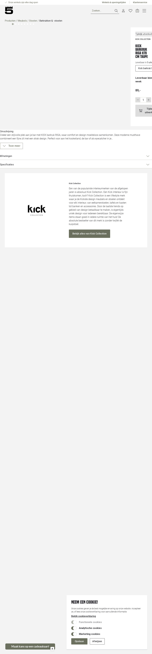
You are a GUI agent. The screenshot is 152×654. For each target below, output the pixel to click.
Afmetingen (119, 152)
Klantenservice (140, 2)
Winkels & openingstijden (114, 2)
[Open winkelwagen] (144, 11)
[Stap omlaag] (101, 90)
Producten (10, 22)
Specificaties (119, 161)
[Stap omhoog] (112, 90)
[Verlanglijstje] (138, 11)
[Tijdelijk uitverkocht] (120, 99)
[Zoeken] (112, 11)
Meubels (22, 22)
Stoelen (33, 22)
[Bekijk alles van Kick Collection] (89, 540)
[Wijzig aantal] (107, 90)
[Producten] (13, 11)
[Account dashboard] (130, 11)
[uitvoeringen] (120, 62)
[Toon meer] (110, 142)
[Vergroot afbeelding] (48, 72)
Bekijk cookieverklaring (83, 616)
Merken (44, 11)
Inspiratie (58, 11)
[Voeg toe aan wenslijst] (141, 46)
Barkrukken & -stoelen (50, 22)
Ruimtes (31, 11)
